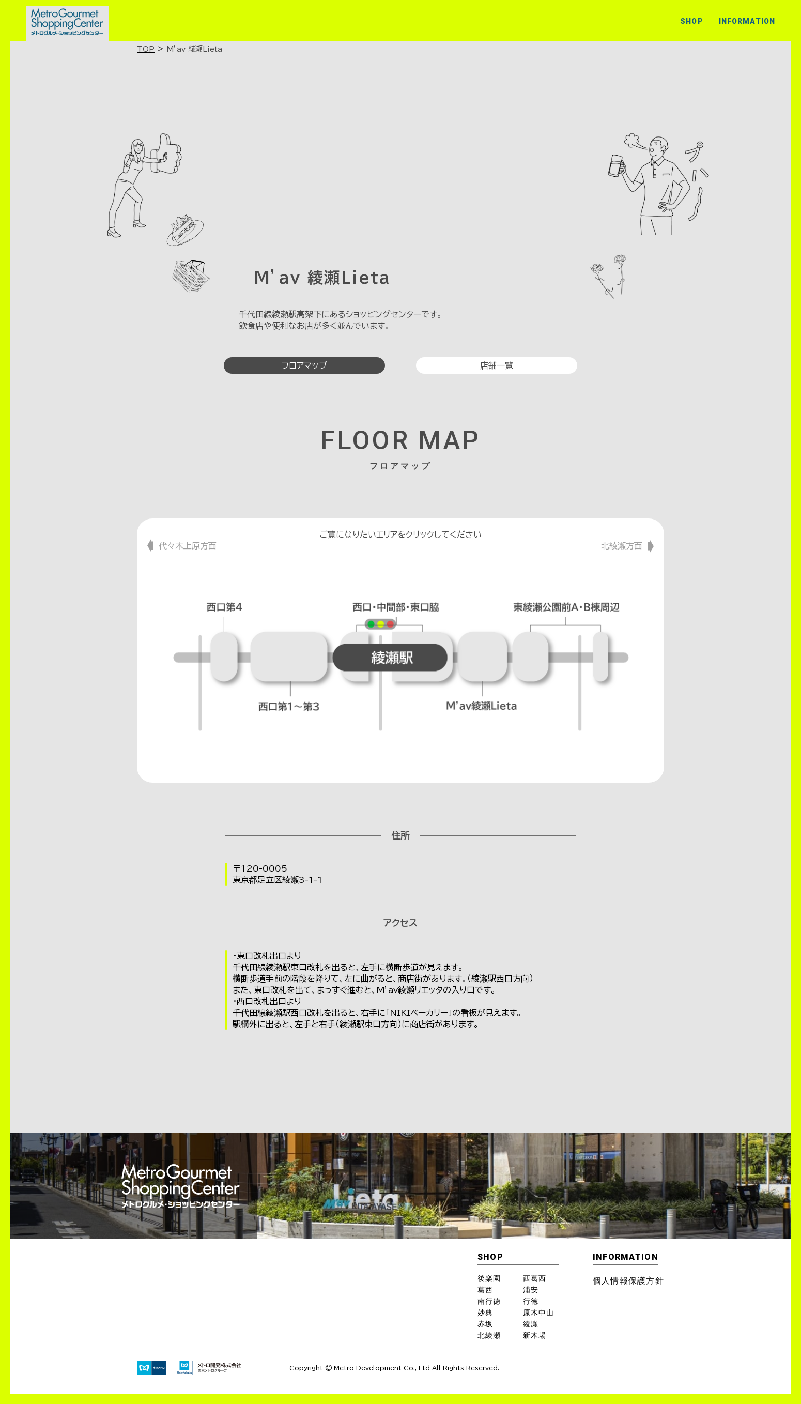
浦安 (530, 1290)
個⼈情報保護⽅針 (628, 1281)
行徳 (530, 1301)
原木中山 (538, 1312)
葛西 (485, 1290)
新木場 (534, 1335)
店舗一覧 (496, 365)
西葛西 (534, 1278)
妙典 (485, 1312)
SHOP (691, 21)
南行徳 (489, 1301)
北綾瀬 (489, 1335)
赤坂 (485, 1324)
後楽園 (489, 1278)
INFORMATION (747, 21)
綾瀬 (530, 1324)
